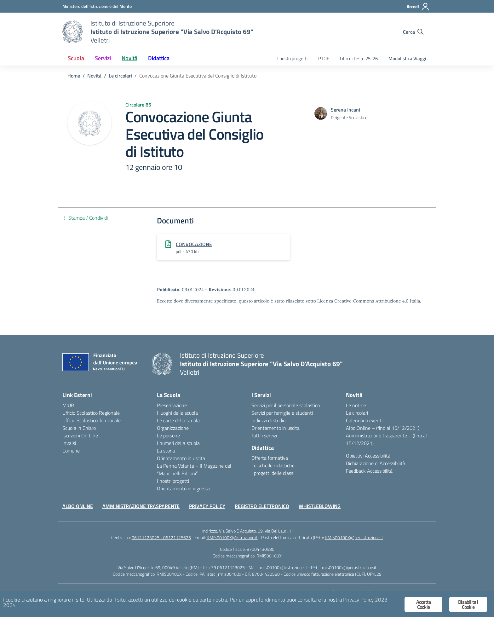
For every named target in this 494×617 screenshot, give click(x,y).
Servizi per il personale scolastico (285, 405)
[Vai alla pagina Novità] (94, 75)
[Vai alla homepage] (72, 31)
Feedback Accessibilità (369, 471)
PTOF (323, 58)
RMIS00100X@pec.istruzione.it (354, 537)
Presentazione (172, 405)
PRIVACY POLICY (207, 506)
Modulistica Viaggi (407, 58)
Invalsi (69, 443)
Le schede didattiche (273, 465)
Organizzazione (173, 428)
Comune (71, 450)
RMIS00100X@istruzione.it (232, 537)
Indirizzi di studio (268, 420)
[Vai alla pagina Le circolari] (120, 75)
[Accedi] (418, 6)
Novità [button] (129, 58)
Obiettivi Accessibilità (368, 455)
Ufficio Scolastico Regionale (91, 413)
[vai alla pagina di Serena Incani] (345, 109)
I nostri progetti (292, 58)
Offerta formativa (269, 458)
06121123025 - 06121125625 (161, 537)
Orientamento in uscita (181, 458)
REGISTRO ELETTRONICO (262, 506)
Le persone (168, 435)
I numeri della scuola (178, 443)
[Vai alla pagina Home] (73, 75)
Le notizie (356, 405)
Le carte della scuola (178, 420)
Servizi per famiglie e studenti (282, 413)
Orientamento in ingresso (183, 488)
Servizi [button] (103, 58)
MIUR (68, 405)
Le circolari (357, 413)
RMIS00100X (269, 555)
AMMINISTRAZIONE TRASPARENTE (141, 506)
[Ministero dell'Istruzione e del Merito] (97, 6)
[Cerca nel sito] (413, 32)
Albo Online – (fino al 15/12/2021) (382, 428)
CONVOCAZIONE (194, 244)
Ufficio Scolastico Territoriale (91, 420)
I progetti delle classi (272, 473)
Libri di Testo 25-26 (359, 58)
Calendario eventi (364, 420)
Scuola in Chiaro (79, 428)
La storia (166, 450)
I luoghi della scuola (177, 413)
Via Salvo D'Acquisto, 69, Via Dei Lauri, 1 (255, 531)
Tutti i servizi (264, 435)
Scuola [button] (76, 58)
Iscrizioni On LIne (80, 435)
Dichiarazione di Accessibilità (375, 463)
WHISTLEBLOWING (320, 506)
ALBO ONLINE (77, 506)
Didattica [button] (158, 58)
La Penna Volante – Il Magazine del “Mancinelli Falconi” (194, 469)
